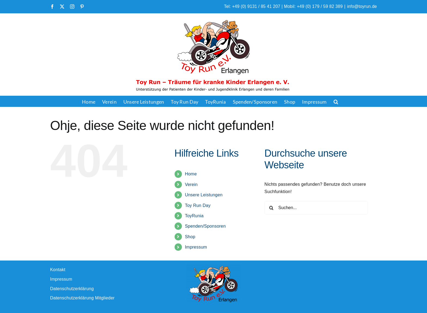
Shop (190, 236)
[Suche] (271, 208)
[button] (336, 101)
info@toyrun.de (362, 6)
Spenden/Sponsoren (205, 226)
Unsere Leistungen (203, 195)
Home (191, 174)
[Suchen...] (316, 208)
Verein (191, 184)
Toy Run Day (198, 205)
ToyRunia (194, 215)
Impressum (196, 247)
